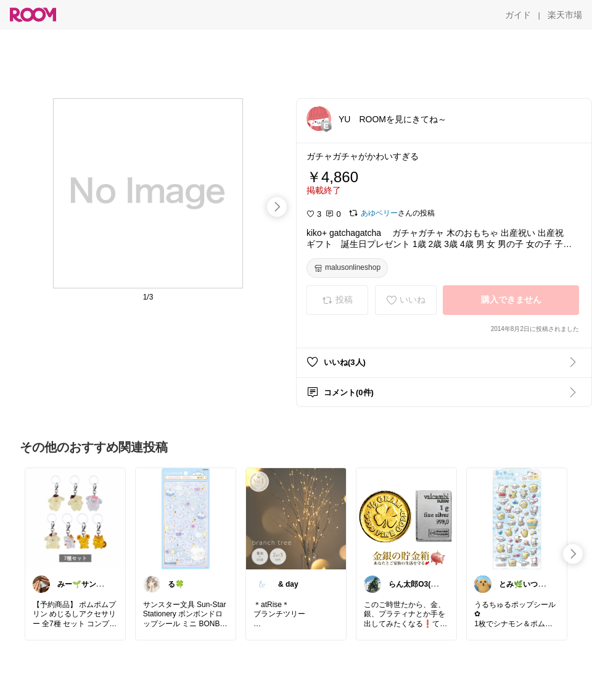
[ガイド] (518, 14)
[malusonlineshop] (347, 268)
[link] (75, 518)
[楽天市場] (565, 14)
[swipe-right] (277, 207)
